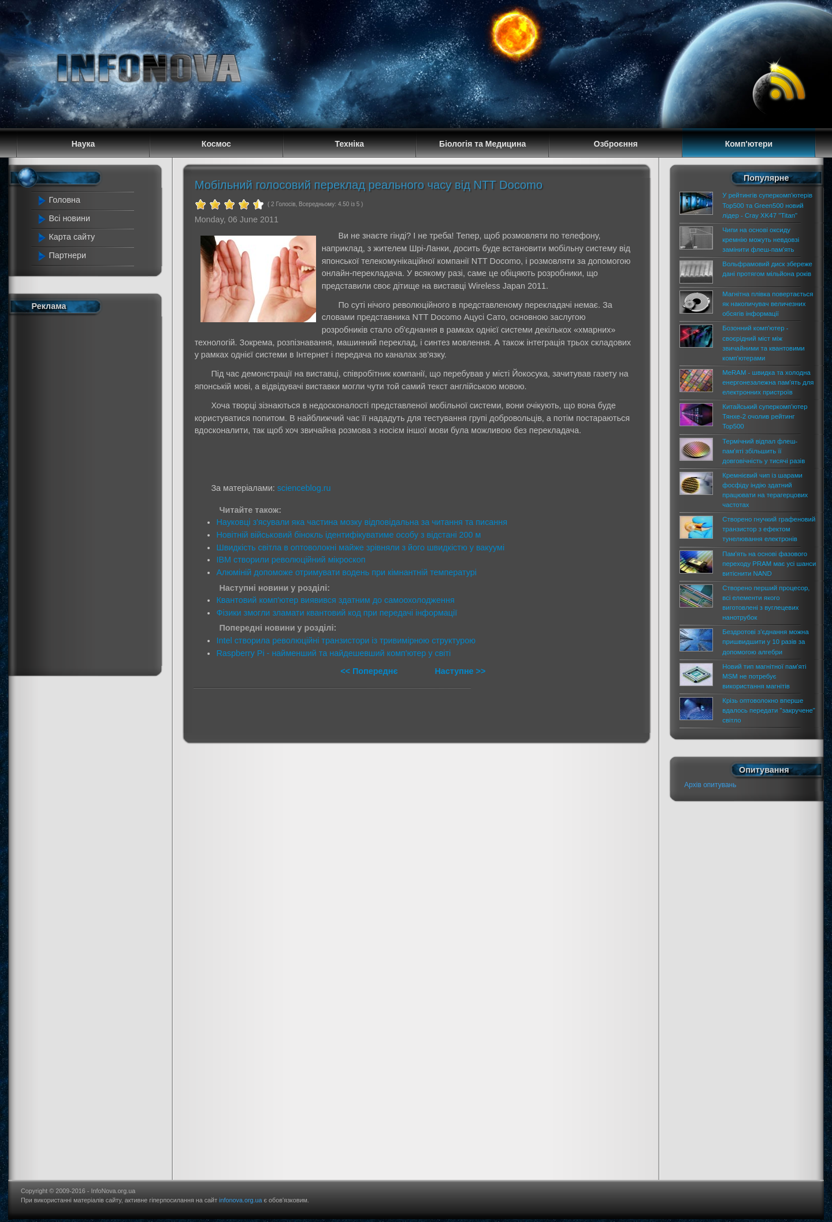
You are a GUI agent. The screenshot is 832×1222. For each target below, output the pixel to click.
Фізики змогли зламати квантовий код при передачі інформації (336, 612)
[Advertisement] (86, 492)
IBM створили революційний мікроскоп (290, 559)
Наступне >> (459, 671)
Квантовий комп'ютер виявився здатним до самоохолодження (335, 600)
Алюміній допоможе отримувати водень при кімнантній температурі (346, 572)
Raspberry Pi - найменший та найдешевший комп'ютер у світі (333, 653)
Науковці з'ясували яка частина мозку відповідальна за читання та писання (361, 522)
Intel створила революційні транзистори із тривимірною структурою (346, 640)
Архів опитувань (710, 785)
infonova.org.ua (240, 1200)
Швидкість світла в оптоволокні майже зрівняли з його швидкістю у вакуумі (360, 547)
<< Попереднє (370, 671)
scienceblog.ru (304, 488)
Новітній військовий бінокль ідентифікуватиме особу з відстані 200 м (348, 534)
